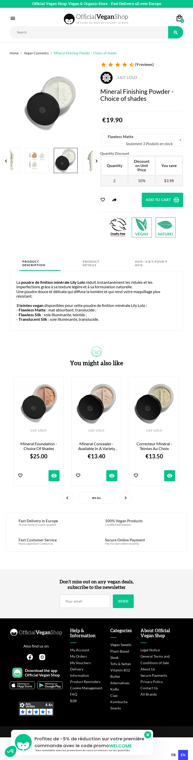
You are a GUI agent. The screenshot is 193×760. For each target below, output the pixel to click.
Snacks (115, 708)
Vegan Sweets (120, 645)
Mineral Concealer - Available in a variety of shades (97, 446)
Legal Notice (150, 650)
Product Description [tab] (33, 263)
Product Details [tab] (91, 263)
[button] (11, 751)
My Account (79, 650)
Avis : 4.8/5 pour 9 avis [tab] (151, 263)
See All (96, 497)
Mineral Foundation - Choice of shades (39, 446)
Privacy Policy (151, 681)
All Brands (148, 694)
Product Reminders (85, 681)
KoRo (114, 689)
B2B (73, 701)
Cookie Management (86, 688)
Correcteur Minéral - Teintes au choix (154, 446)
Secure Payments (153, 675)
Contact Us (149, 688)
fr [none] (173, 755)
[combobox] (141, 140)
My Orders (78, 656)
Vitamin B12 (120, 670)
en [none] (183, 755)
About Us (147, 669)
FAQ (73, 694)
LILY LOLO (118, 77)
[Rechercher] (89, 32)
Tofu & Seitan (120, 664)
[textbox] (142, 140)
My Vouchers (80, 663)
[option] (173, 755)
